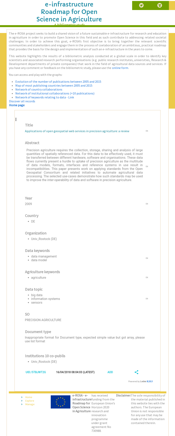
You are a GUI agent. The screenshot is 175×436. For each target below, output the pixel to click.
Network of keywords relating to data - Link (44, 97)
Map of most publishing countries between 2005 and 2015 (53, 85)
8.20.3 (150, 381)
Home (28, 397)
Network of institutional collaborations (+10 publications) (54, 93)
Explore (29, 400)
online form (120, 68)
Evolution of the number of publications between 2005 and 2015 (58, 81)
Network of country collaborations (38, 89)
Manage (30, 404)
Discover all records (22, 101)
